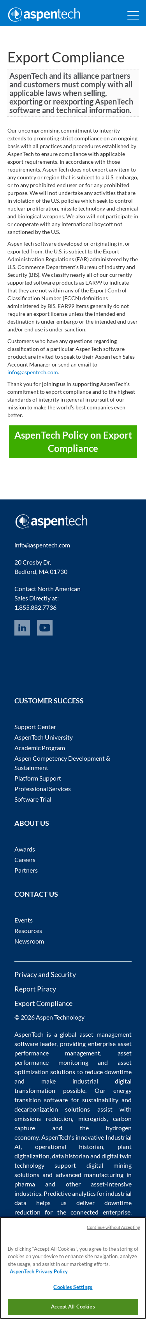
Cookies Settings (72, 1287)
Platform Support (37, 778)
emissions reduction (43, 1118)
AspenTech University (43, 737)
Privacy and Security (45, 974)
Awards (24, 849)
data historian (70, 1156)
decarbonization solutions (52, 1109)
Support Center (35, 726)
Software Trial (32, 799)
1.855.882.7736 (35, 607)
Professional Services (42, 788)
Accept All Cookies (73, 1306)
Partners (26, 870)
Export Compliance (43, 1003)
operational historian (69, 1146)
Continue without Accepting (113, 1227)
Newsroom (29, 941)
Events (23, 920)
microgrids (92, 1118)
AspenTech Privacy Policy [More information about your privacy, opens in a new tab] (39, 1271)
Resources (28, 930)
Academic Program (39, 747)
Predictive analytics (70, 1193)
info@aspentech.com (32, 372)
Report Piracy (35, 988)
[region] (73, 1268)
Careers (24, 859)
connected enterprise (100, 1212)
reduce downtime (108, 1071)
